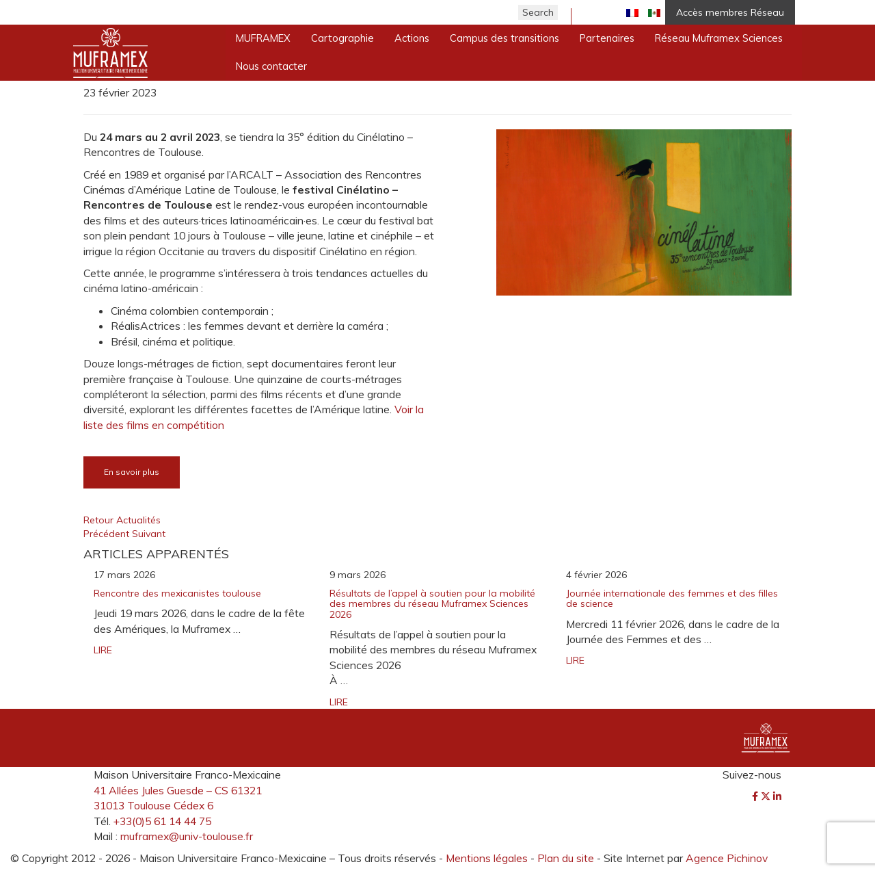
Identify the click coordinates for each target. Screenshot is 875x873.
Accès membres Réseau (730, 12)
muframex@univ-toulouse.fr (186, 836)
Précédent (107, 533)
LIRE (103, 650)
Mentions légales (487, 858)
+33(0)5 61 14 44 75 (162, 821)
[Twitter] (767, 796)
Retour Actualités (122, 520)
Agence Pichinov (727, 858)
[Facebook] (756, 796)
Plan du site (565, 858)
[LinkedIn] (777, 796)
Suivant (148, 533)
